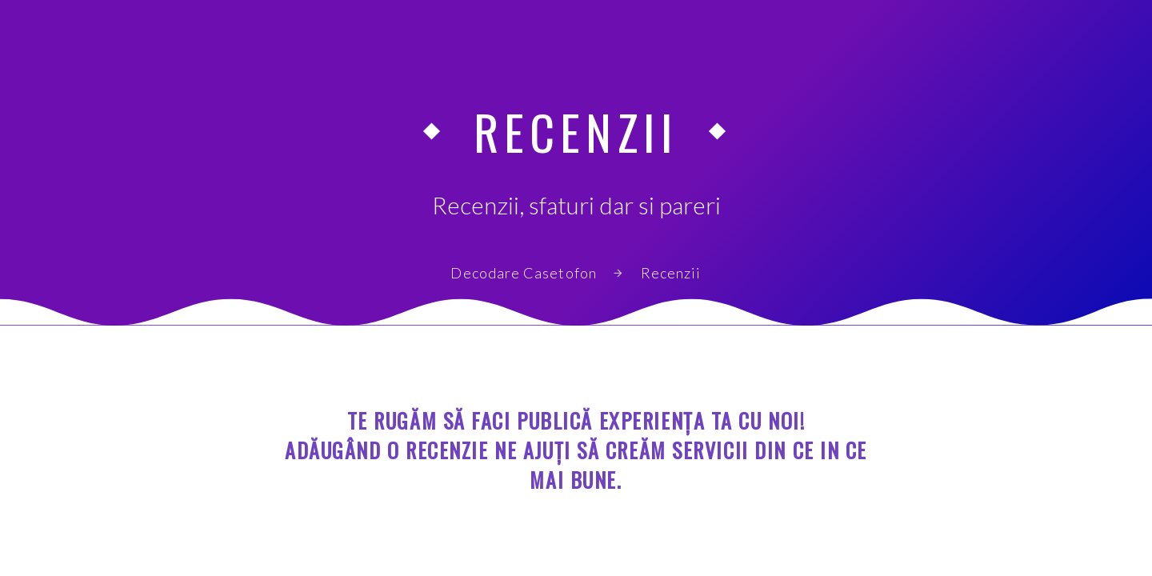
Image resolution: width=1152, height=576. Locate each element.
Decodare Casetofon (523, 273)
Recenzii (671, 273)
